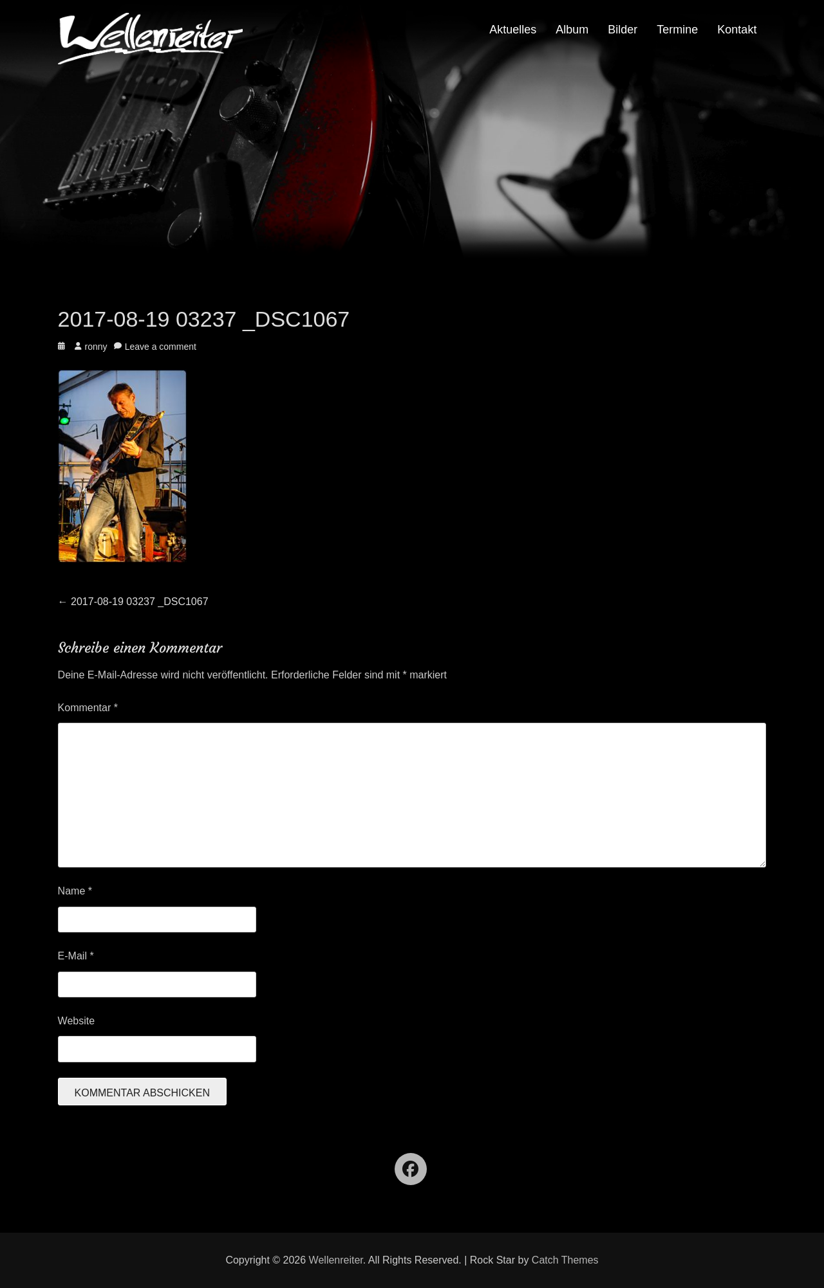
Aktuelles (512, 29)
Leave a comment (160, 346)
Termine (677, 29)
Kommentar (88, 707)
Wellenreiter (336, 1260)
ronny (96, 346)
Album (572, 29)
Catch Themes (565, 1260)
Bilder (622, 29)
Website (76, 1020)
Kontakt (736, 29)
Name (75, 890)
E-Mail (76, 955)
